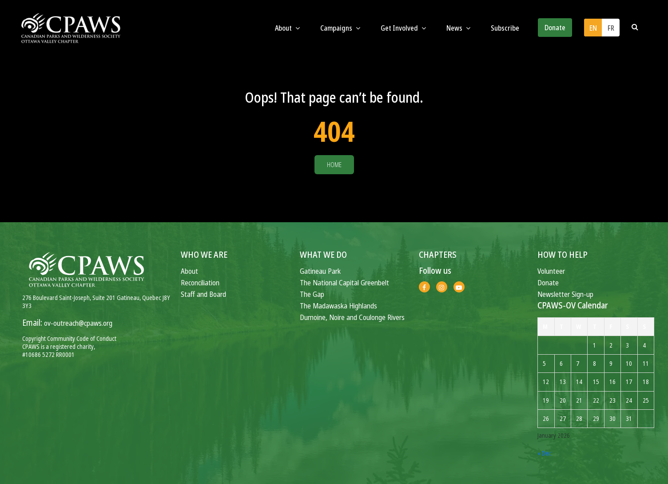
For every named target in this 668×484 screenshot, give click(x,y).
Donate (555, 27)
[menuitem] (593, 27)
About (287, 28)
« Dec (544, 453)
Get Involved (403, 28)
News (458, 28)
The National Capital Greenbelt (344, 282)
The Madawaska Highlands (338, 305)
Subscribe (505, 28)
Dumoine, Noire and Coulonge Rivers (352, 317)
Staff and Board (203, 294)
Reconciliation (200, 282)
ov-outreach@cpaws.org (78, 323)
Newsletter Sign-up (565, 294)
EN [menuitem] (593, 28)
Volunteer (551, 271)
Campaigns (340, 28)
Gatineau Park (320, 271)
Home (334, 164)
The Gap (312, 294)
